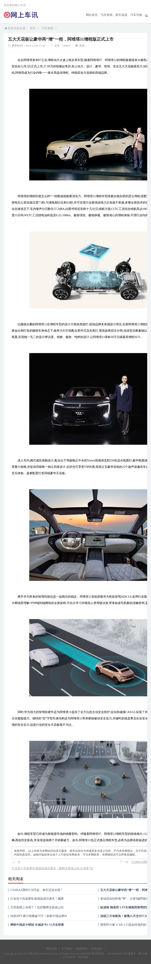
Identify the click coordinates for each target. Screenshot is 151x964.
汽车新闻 (107, 15)
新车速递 (121, 15)
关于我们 (66, 948)
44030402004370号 (117, 953)
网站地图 (83, 957)
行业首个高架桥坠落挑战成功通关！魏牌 (37, 898)
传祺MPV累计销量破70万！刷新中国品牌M (38, 916)
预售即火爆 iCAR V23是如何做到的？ (124, 924)
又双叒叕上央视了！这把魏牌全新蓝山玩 (37, 907)
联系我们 (96, 948)
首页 (33, 28)
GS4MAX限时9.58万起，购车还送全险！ (36, 890)
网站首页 (92, 15)
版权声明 (81, 948)
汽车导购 (136, 15)
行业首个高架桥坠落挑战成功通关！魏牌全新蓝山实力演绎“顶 (52, 868)
